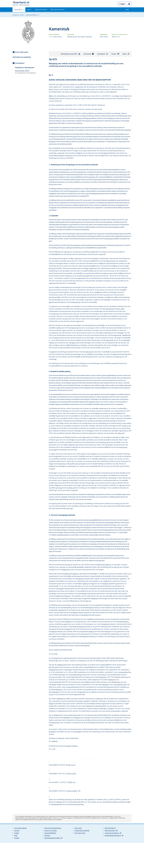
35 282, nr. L (71, 782)
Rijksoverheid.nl (110, 831)
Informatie (89, 54)
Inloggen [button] (122, 4)
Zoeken (16, 838)
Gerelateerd (102, 54)
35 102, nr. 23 (70, 765)
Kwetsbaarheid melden (52, 838)
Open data (78, 828)
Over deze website (20, 828)
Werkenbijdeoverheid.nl (113, 835)
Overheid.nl (18, 10)
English (16, 833)
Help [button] (127, 10)
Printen (115, 54)
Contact (16, 831)
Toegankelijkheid (50, 833)
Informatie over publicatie (22, 57)
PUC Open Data (79, 833)
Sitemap (47, 835)
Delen (126, 54)
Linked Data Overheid (81, 831)
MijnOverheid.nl (110, 828)
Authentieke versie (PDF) (70, 54)
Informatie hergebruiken (52, 828)
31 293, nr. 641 (71, 774)
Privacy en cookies (50, 831)
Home (29, 10)
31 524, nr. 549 (71, 791)
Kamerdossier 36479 (22, 71)
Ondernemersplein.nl (112, 833)
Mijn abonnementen (57, 10)
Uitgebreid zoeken (41, 10)
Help (15, 835)
